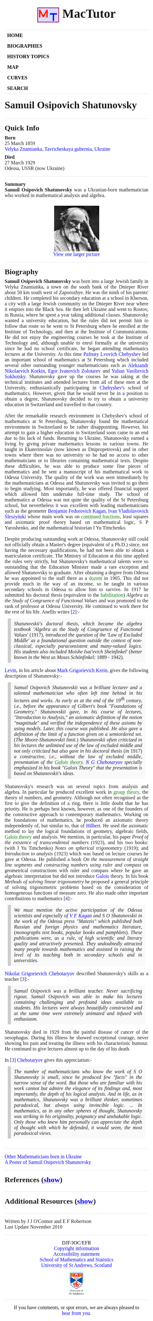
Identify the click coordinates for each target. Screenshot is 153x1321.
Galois (102, 876)
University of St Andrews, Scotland (76, 1265)
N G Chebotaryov (104, 762)
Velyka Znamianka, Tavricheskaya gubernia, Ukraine (57, 149)
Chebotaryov (30, 1060)
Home (15, 35)
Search (17, 88)
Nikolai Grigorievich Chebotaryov (39, 973)
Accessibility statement (76, 1254)
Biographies (24, 46)
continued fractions (100, 516)
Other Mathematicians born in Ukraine (43, 1156)
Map (12, 67)
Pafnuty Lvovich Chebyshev (112, 354)
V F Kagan (80, 915)
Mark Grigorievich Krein (82, 670)
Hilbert (93, 825)
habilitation (111, 595)
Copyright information (76, 1248)
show (52, 1180)
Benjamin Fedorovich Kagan (76, 511)
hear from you (76, 1313)
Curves (17, 77)
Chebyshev (111, 387)
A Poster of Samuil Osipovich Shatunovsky (48, 1162)
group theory (126, 792)
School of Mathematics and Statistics (76, 1259)
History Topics (28, 56)
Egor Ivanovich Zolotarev (74, 371)
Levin (10, 670)
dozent (95, 578)
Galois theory (68, 762)
